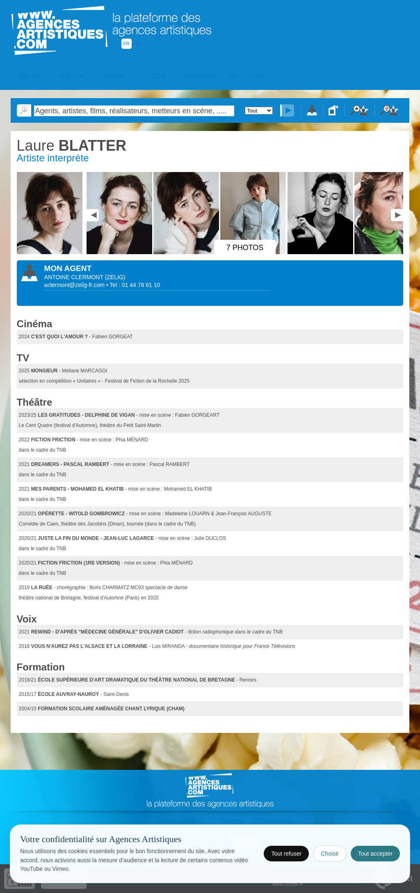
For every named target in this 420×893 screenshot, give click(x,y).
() (115, 277)
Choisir (330, 853)
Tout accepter (375, 853)
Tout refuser (286, 853)
